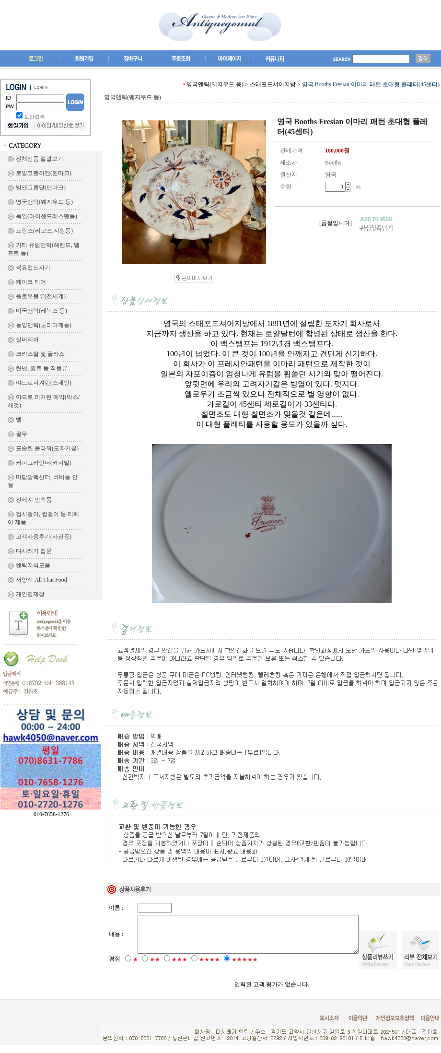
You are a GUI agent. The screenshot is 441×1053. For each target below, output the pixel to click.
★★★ (179, 967)
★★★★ (209, 967)
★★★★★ (245, 967)
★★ (155, 967)
